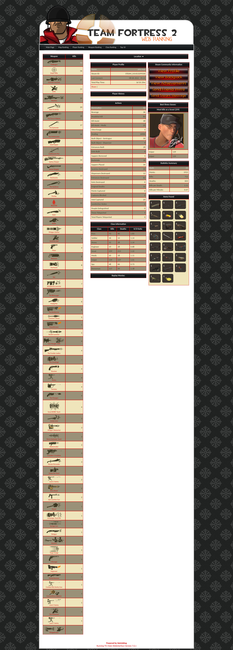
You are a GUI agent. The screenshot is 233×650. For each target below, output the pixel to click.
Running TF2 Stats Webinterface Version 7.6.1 (116, 645)
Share (93, 87)
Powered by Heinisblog (116, 643)
